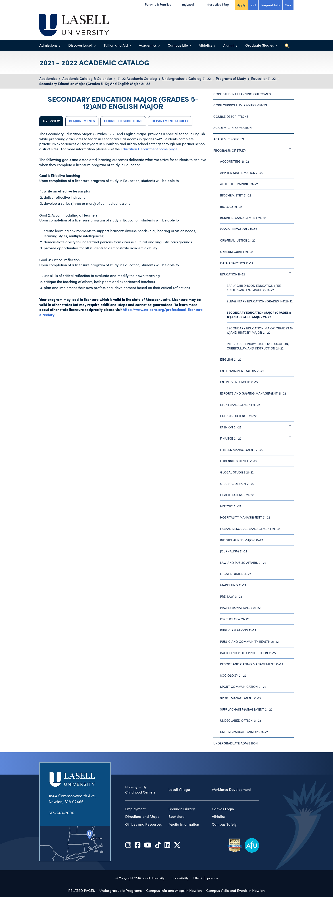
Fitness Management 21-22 (241, 449)
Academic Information (232, 127)
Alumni (228, 45)
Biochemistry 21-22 (235, 195)
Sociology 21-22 (233, 675)
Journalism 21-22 (233, 551)
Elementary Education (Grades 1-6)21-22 (260, 301)
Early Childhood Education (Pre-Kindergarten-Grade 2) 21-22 (255, 287)
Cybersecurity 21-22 (236, 251)
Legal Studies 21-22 (235, 573)
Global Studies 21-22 (237, 472)
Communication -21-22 (238, 229)
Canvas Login (223, 808)
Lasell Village (179, 789)
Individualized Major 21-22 (241, 540)
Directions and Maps (142, 816)
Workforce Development (231, 789)
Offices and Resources (143, 824)
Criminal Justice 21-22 (237, 240)
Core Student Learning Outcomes (242, 94)
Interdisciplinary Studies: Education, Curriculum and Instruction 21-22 (258, 345)
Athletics (205, 45)
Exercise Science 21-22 (238, 415)
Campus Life (178, 45)
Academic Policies (228, 139)
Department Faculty (170, 120)
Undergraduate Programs (120, 890)
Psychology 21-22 (234, 619)
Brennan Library (182, 808)
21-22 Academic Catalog (137, 78)
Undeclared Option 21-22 (240, 720)
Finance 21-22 (257, 436)
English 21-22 (230, 359)
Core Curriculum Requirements (240, 105)
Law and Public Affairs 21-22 (243, 562)
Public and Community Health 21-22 (249, 641)
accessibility (180, 878)
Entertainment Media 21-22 (242, 370)
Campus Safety (224, 824)
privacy (212, 878)
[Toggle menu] (59, 45)
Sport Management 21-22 (240, 698)
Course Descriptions (123, 120)
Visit (253, 5)
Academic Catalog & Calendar (87, 78)
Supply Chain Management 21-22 (246, 709)
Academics (148, 45)
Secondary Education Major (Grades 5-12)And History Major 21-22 (260, 330)
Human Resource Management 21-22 (250, 528)
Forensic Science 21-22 (238, 461)
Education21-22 (264, 78)
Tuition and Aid (116, 45)
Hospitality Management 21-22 (245, 517)
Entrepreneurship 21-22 (239, 382)
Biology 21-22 (231, 206)
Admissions (48, 45)
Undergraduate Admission (235, 743)
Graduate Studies (259, 45)
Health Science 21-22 (237, 494)
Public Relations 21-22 (238, 630)
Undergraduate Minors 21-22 (244, 732)
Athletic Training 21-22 (239, 184)
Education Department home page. (149, 148)
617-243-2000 (61, 812)
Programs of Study (231, 78)
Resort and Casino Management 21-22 (251, 664)
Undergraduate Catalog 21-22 (187, 78)
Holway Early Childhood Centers (140, 790)
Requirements (82, 120)
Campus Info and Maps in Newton (174, 890)
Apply (241, 5)
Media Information (184, 824)
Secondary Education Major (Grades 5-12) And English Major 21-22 (94, 83)
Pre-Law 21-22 (231, 596)
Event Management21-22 (240, 404)
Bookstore (177, 816)
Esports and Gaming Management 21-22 (253, 393)
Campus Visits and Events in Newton (235, 890)
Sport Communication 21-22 (243, 686)
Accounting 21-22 (234, 161)
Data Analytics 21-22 (236, 263)
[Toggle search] (287, 45)
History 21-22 (230, 506)
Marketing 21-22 (233, 585)
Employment (135, 808)
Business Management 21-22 (243, 217)
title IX (197, 878)
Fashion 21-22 (257, 425)
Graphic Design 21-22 (237, 483)
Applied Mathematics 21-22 (241, 172)
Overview (51, 120)
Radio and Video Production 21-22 (248, 653)
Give (288, 5)
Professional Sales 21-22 (240, 607)
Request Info (270, 5)
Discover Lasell (80, 45)
